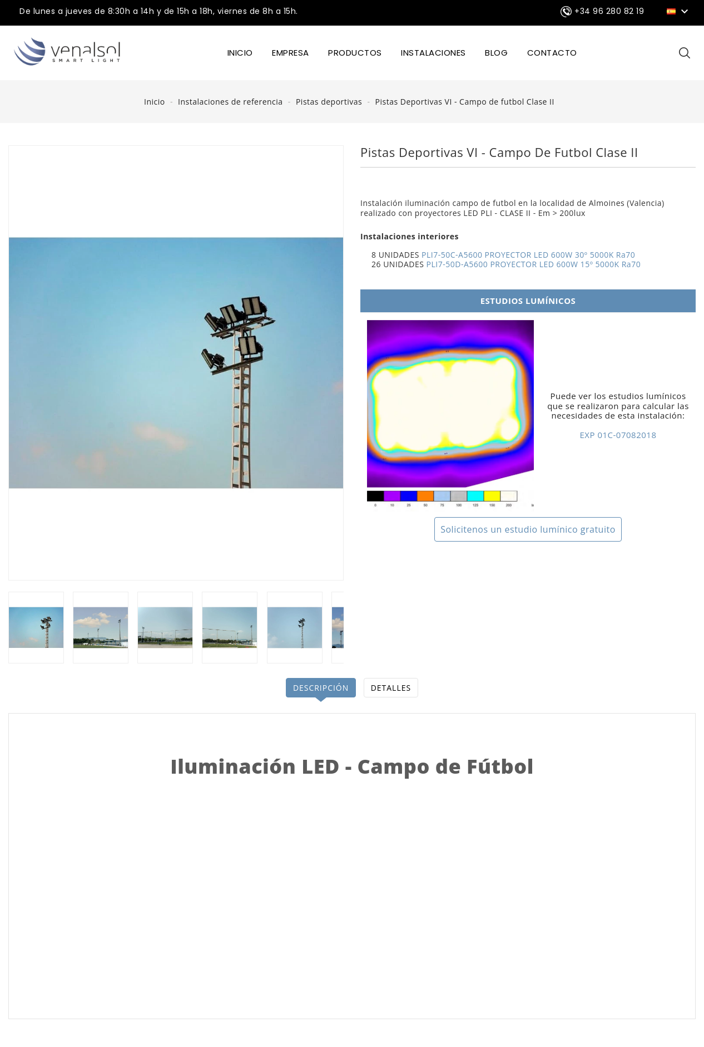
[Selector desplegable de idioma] (679, 10)
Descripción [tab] (320, 687)
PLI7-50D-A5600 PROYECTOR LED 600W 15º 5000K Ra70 (534, 264)
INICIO (240, 52)
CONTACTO (552, 52)
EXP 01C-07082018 (618, 434)
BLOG (496, 52)
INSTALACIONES (433, 52)
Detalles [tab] (391, 687)
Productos (355, 52)
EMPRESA (290, 52)
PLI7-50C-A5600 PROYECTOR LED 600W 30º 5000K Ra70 (528, 254)
